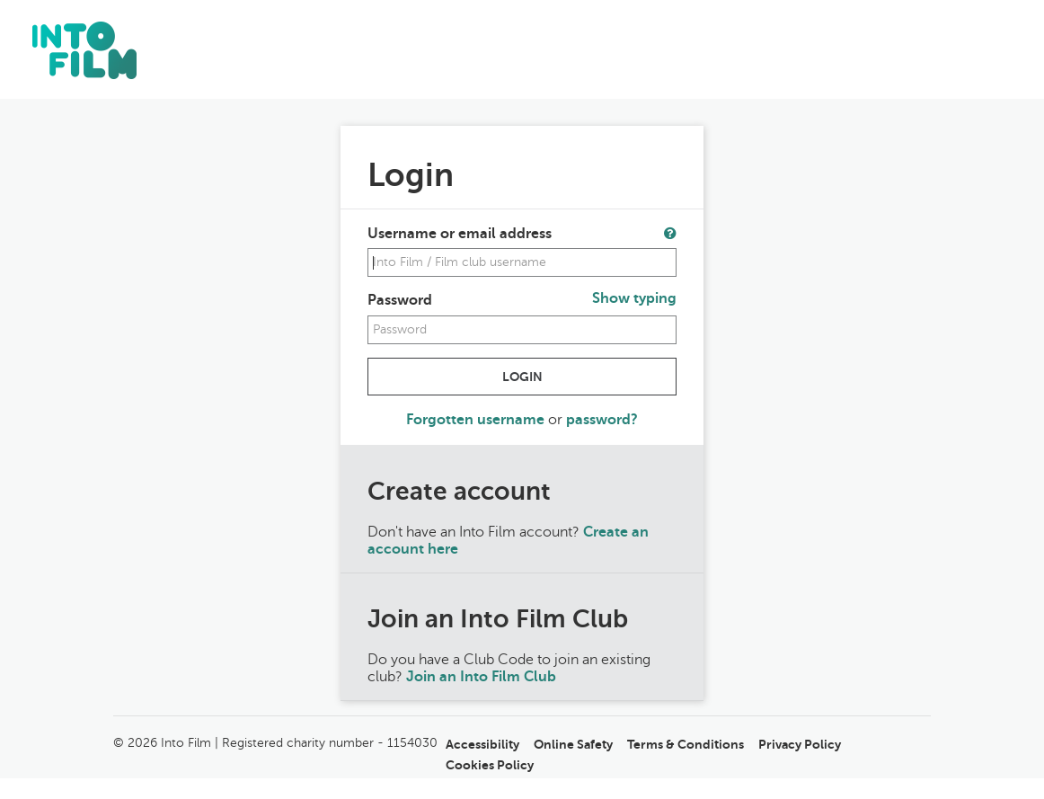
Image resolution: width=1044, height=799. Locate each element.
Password (399, 300)
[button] (670, 232)
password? (602, 420)
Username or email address (459, 234)
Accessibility (482, 744)
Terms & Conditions (685, 744)
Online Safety (573, 744)
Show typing (634, 298)
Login (522, 376)
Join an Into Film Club (481, 677)
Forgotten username (477, 420)
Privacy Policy (799, 744)
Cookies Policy (490, 765)
